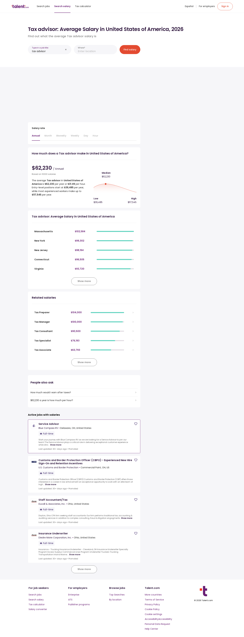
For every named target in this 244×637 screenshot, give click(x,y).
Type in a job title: (40, 47)
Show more (55, 445)
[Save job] (135, 423)
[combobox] (48, 51)
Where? (81, 47)
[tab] (36, 137)
